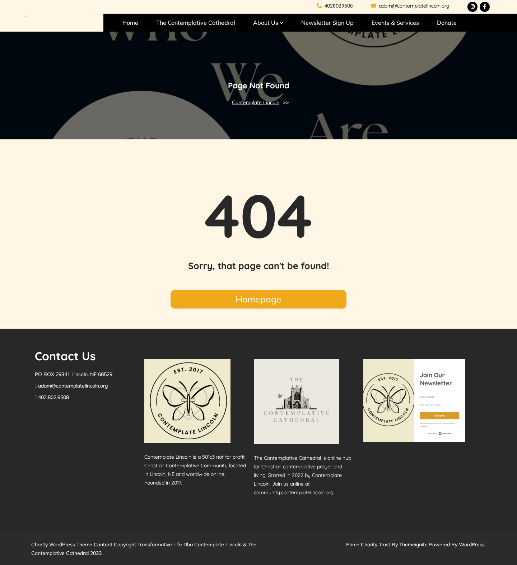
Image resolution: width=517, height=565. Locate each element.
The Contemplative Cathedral (195, 22)
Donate (447, 22)
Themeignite (413, 544)
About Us (265, 22)
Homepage (258, 299)
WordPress (472, 544)
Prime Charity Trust (368, 544)
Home (130, 22)
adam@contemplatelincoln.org (410, 6)
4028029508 (335, 6)
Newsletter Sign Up (327, 22)
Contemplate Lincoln (255, 102)
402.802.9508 (53, 397)
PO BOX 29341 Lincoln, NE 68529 (73, 374)
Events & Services (395, 22)
